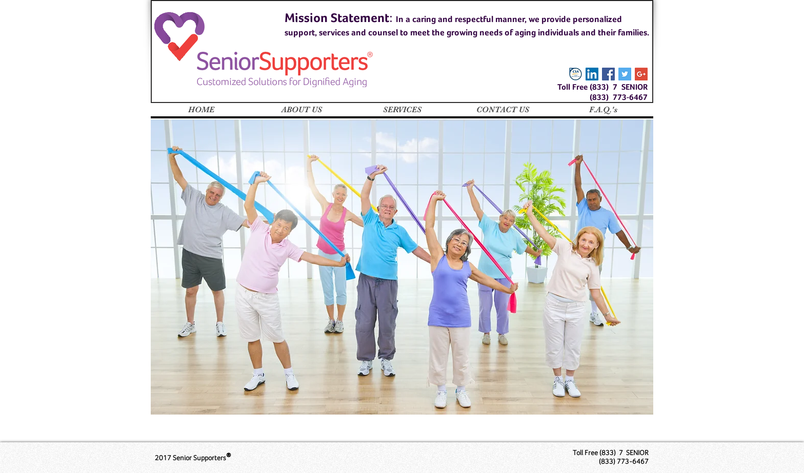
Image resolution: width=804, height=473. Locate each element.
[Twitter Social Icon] (624, 74)
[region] (402, 267)
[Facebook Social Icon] (608, 74)
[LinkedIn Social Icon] (592, 74)
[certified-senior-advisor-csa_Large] (575, 74)
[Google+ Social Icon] (641, 74)
